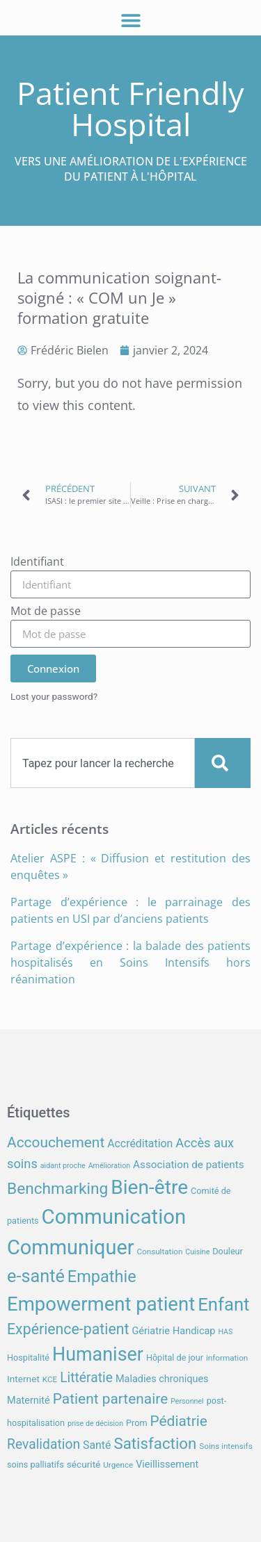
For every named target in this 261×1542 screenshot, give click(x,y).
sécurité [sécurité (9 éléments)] (84, 1464)
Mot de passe (45, 611)
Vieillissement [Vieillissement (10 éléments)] (167, 1464)
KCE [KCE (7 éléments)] (49, 1379)
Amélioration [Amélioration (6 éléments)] (109, 1165)
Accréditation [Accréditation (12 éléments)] (140, 1143)
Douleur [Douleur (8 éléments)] (227, 1251)
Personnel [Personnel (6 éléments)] (187, 1401)
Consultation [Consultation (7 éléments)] (159, 1251)
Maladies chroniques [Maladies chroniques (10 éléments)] (162, 1379)
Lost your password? (53, 696)
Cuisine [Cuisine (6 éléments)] (197, 1251)
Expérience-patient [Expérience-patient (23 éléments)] (68, 1329)
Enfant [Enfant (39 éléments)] (223, 1304)
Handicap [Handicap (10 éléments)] (194, 1331)
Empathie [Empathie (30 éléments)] (102, 1276)
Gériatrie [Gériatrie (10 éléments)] (151, 1331)
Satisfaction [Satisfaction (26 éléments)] (154, 1443)
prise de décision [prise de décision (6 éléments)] (95, 1423)
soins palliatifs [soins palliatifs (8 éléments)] (35, 1464)
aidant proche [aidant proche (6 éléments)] (63, 1165)
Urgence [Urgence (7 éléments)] (118, 1465)
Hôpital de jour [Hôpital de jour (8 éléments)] (174, 1357)
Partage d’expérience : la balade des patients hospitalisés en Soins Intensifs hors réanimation (130, 962)
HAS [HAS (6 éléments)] (225, 1331)
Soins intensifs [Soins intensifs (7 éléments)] (225, 1446)
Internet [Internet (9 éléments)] (23, 1378)
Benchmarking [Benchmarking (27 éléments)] (57, 1188)
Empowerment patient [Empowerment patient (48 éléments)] (101, 1304)
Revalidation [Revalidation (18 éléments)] (43, 1444)
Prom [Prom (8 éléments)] (136, 1423)
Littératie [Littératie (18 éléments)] (86, 1378)
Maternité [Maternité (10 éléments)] (28, 1400)
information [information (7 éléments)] (227, 1358)
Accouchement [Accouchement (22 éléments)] (55, 1142)
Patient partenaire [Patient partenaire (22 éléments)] (110, 1399)
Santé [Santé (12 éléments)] (97, 1445)
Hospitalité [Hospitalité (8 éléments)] (28, 1357)
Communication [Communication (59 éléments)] (114, 1217)
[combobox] (102, 763)
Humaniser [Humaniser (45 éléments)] (97, 1354)
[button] (130, 19)
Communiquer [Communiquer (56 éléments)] (70, 1247)
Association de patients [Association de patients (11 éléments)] (188, 1164)
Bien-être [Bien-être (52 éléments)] (149, 1187)
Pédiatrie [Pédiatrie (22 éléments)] (178, 1421)
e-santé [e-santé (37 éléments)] (36, 1276)
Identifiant (37, 562)
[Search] (223, 763)
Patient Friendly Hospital (130, 108)
